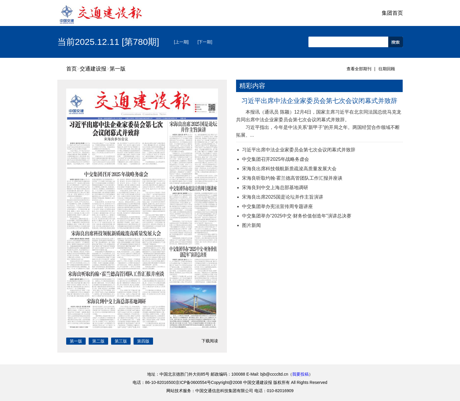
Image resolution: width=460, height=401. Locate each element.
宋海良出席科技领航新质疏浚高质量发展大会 (289, 168)
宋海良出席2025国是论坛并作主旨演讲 (283, 196)
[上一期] (181, 42)
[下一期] (205, 42)
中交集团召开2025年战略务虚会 (275, 159)
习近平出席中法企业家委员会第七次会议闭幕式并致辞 (319, 100)
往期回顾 (386, 68)
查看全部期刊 (359, 68)
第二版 (98, 341)
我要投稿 (300, 374)
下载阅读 (209, 340)
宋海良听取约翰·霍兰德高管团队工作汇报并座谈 (292, 178)
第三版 (121, 341)
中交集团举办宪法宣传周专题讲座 (277, 206)
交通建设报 (93, 69)
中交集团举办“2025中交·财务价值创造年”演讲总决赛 (297, 215)
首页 (71, 69)
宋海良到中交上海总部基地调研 (275, 187)
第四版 (143, 341)
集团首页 (392, 13)
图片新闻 (251, 225)
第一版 (118, 69)
